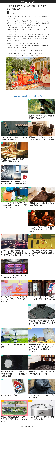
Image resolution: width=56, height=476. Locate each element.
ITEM (29, 100)
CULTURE (2, 281)
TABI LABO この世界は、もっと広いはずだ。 (28, 96)
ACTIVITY (30, 281)
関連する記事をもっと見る (28, 426)
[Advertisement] (28, 453)
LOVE (2, 235)
